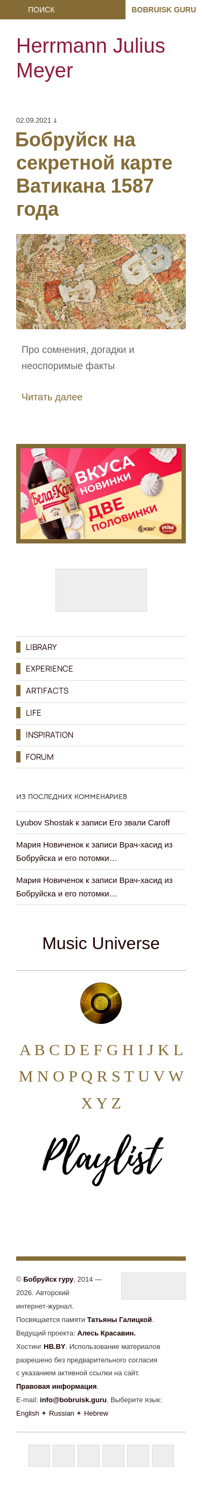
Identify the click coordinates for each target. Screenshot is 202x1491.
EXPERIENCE (49, 668)
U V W (160, 1076)
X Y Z (101, 1103)
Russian (61, 1413)
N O (51, 1076)
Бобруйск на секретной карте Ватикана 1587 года (93, 175)
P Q (80, 1076)
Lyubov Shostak (44, 822)
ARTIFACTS (47, 690)
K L (170, 1049)
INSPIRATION (49, 734)
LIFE (33, 712)
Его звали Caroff (139, 822)
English (27, 1413)
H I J (138, 1049)
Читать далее (52, 397)
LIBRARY (41, 647)
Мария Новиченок (49, 844)
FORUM (40, 756)
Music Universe (101, 943)
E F (91, 1049)
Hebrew (96, 1413)
